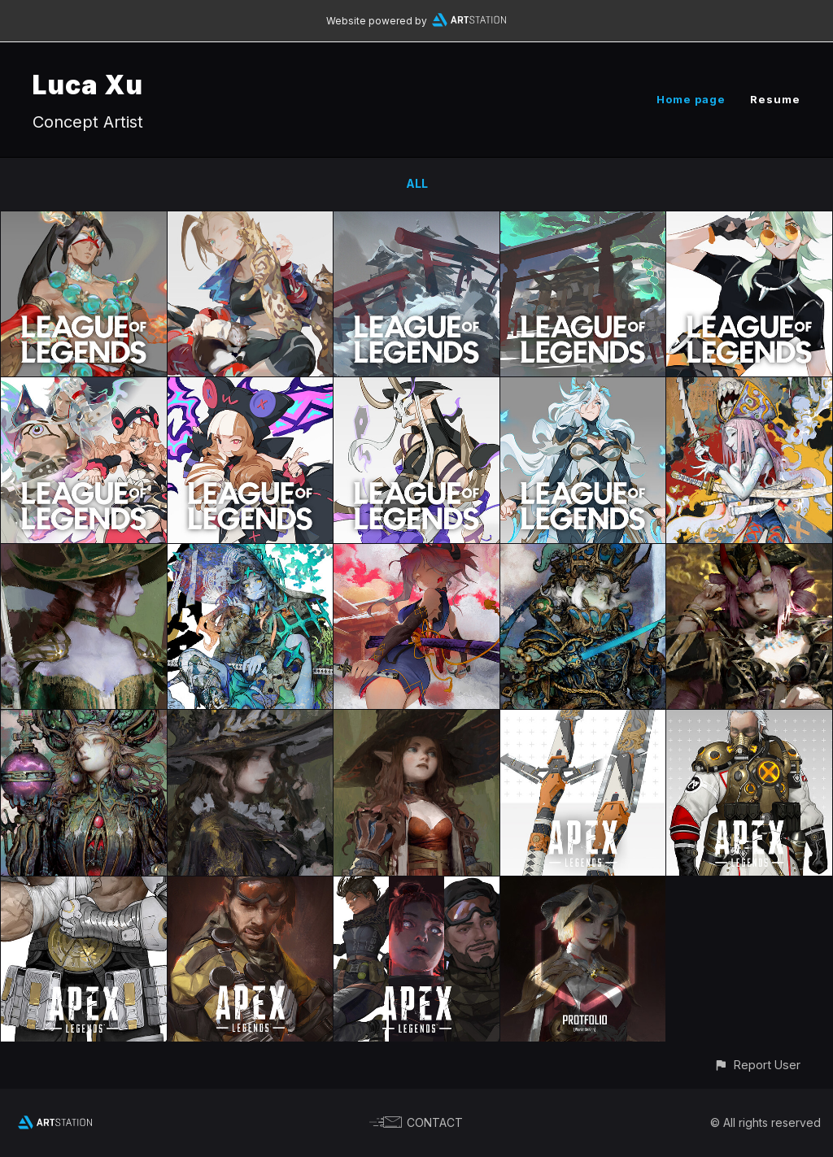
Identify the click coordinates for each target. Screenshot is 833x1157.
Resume (775, 99)
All (417, 183)
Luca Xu (88, 85)
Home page (691, 99)
